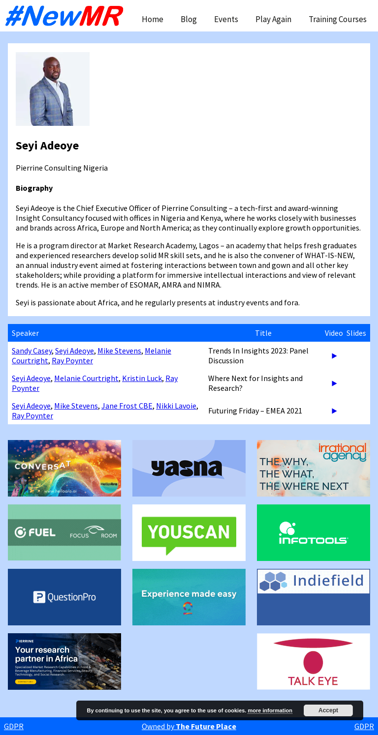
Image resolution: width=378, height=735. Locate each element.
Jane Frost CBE (127, 406)
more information (270, 710)
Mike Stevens (119, 350)
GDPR (14, 726)
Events (226, 19)
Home (152, 19)
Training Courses (338, 19)
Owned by (189, 726)
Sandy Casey (32, 350)
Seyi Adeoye (74, 350)
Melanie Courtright (86, 378)
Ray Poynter (72, 360)
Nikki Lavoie (176, 406)
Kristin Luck (142, 378)
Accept (328, 710)
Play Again (273, 19)
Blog (189, 19)
